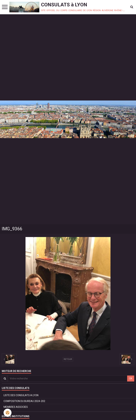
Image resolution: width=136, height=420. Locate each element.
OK (130, 378)
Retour (68, 359)
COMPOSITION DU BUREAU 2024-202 (24, 401)
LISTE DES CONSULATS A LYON (21, 395)
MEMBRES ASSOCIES (16, 407)
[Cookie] (8, 413)
